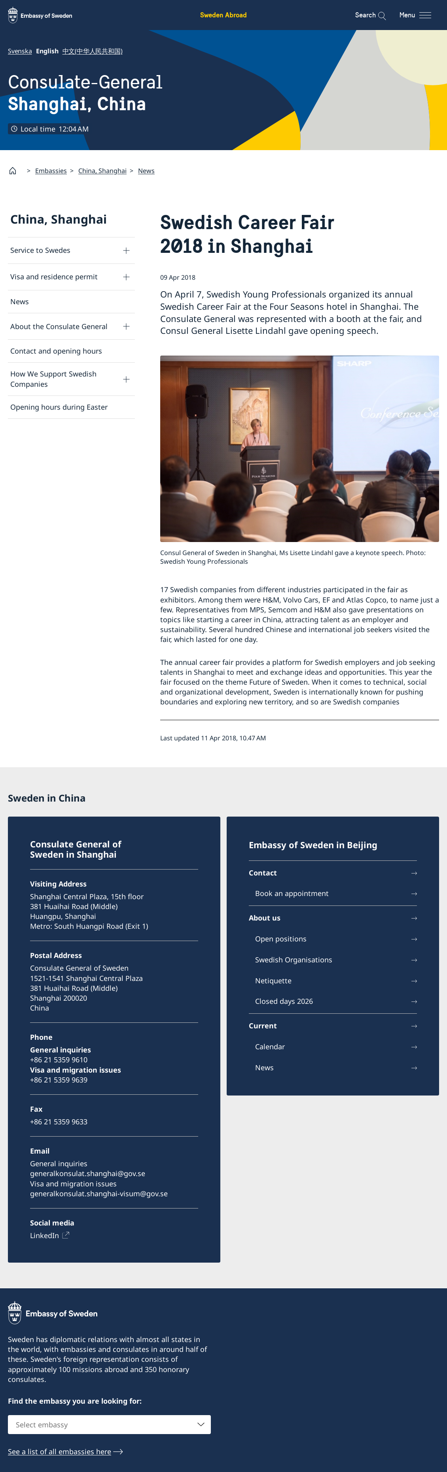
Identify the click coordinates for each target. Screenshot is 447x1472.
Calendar (270, 1046)
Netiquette (273, 980)
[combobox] (109, 1424)
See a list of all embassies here (59, 1451)
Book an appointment (292, 893)
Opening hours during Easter (59, 407)
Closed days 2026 (284, 1001)
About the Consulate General (59, 326)
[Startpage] (16, 171)
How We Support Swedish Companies (53, 378)
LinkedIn (44, 1235)
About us (264, 918)
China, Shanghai (102, 170)
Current (263, 1026)
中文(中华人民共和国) (93, 51)
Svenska (20, 51)
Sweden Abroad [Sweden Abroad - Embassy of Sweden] (223, 14)
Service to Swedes (40, 250)
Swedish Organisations (293, 959)
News (146, 170)
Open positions (281, 938)
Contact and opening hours (56, 351)
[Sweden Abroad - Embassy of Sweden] (47, 15)
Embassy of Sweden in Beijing (313, 845)
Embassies (51, 170)
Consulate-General (85, 93)
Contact (263, 872)
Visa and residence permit (54, 276)
